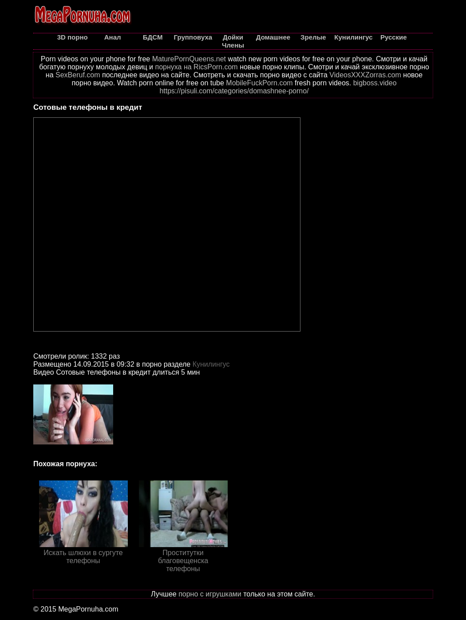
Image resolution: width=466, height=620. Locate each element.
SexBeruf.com (77, 75)
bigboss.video (375, 83)
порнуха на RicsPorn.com (196, 67)
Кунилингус (211, 364)
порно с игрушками (209, 594)
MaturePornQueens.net (189, 59)
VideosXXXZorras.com (365, 75)
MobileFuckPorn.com (259, 83)
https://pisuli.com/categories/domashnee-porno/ (233, 91)
